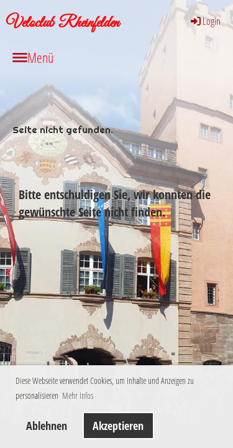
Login (205, 21)
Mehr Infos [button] (77, 395)
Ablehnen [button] (46, 425)
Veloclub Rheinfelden (62, 23)
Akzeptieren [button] (118, 425)
